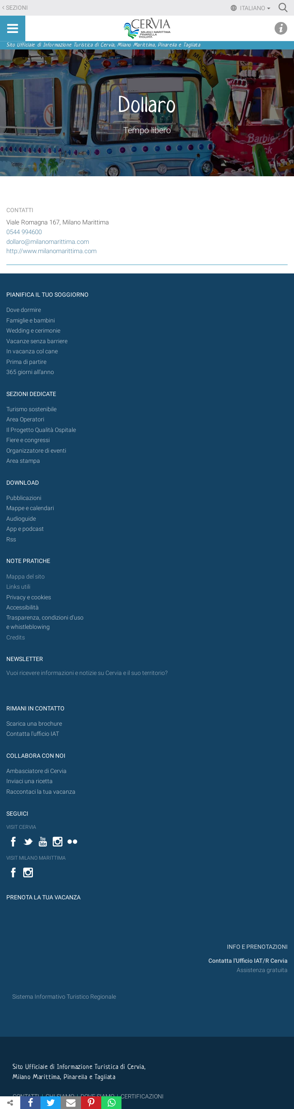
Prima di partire (26, 362)
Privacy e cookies (28, 597)
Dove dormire (23, 310)
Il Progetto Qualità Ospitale (41, 430)
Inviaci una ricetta (29, 781)
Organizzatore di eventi (36, 450)
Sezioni (17, 8)
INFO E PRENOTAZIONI (257, 947)
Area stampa (23, 460)
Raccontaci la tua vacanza (41, 791)
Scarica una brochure (34, 723)
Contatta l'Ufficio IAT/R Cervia (248, 960)
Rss (11, 539)
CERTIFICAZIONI (142, 1096)
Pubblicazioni (23, 498)
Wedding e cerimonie (33, 330)
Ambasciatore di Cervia (36, 771)
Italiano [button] (254, 8)
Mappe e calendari (30, 508)
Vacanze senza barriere (36, 341)
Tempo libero (147, 130)
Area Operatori (25, 419)
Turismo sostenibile (31, 409)
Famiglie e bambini (30, 320)
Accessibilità (22, 607)
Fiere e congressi (28, 440)
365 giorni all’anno (30, 372)
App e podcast (25, 529)
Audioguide (21, 518)
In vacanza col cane (32, 351)
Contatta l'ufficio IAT (32, 734)
